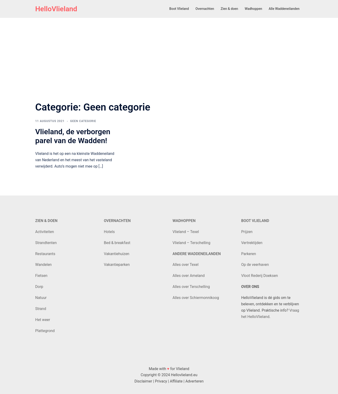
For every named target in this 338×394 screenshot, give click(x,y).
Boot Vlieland (179, 9)
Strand (40, 308)
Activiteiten (44, 232)
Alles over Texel (186, 264)
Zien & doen (229, 9)
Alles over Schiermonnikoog (196, 297)
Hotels (109, 232)
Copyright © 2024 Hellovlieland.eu (169, 375)
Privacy (161, 381)
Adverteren (194, 381)
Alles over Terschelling (191, 286)
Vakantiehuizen (116, 254)
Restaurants (45, 254)
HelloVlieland (56, 9)
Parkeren (248, 254)
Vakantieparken (117, 264)
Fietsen (41, 275)
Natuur (40, 297)
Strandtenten (46, 243)
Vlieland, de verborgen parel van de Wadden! (72, 136)
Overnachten (205, 9)
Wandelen (43, 264)
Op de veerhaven (255, 264)
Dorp (39, 286)
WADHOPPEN (184, 220)
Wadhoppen (253, 9)
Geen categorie (83, 121)
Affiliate (176, 381)
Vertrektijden (252, 243)
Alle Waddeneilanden (284, 9)
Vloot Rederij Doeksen (259, 275)
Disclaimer (143, 381)
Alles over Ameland (189, 275)
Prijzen (247, 232)
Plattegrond (45, 331)
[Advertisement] (169, 52)
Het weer (42, 319)
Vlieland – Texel (186, 232)
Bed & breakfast (117, 243)
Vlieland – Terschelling (191, 243)
